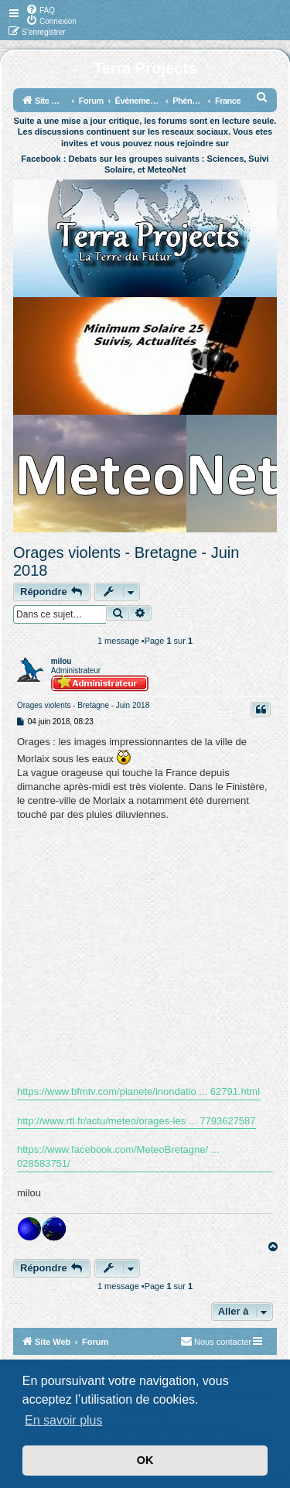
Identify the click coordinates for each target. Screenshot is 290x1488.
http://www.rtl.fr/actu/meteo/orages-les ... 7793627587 (136, 1121)
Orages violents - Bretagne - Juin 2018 (126, 561)
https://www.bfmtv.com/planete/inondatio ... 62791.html (138, 1091)
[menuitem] (40, 9)
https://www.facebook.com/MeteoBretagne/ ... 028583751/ (118, 1156)
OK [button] (145, 1460)
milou (61, 661)
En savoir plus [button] (64, 1420)
